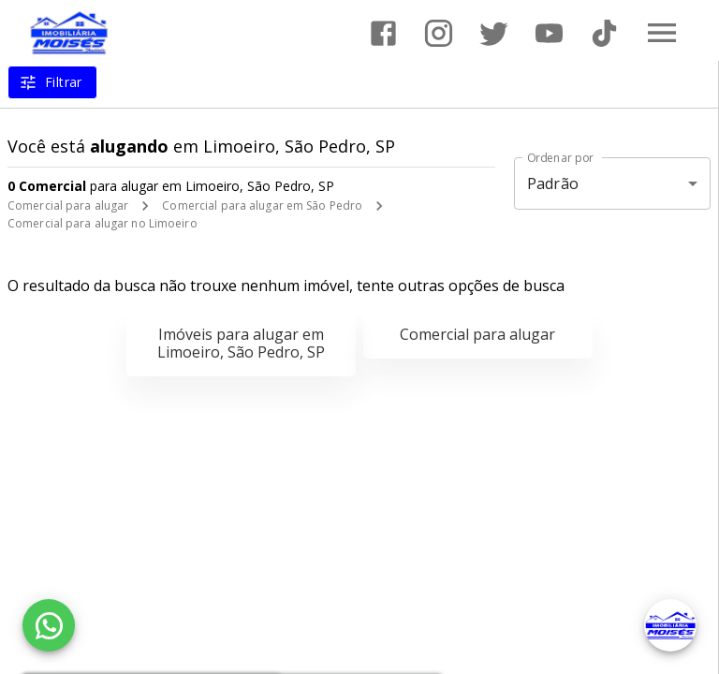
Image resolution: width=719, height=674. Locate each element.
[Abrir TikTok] (604, 33)
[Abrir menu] (662, 33)
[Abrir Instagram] (438, 33)
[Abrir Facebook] (383, 33)
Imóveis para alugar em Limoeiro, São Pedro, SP (241, 343)
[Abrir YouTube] (549, 33)
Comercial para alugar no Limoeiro (102, 223)
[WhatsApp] (48, 625)
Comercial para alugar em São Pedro (262, 205)
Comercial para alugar (67, 205)
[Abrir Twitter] (493, 33)
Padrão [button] (553, 183)
